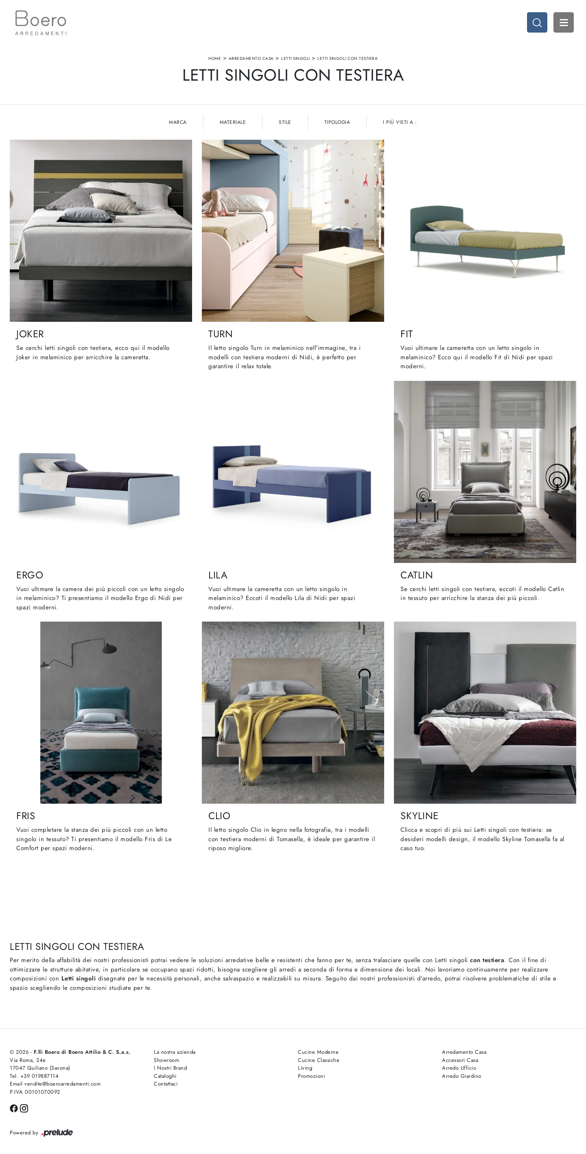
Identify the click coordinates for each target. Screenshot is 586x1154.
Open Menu (563, 22)
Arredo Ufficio (459, 1068)
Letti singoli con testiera (347, 58)
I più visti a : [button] (400, 122)
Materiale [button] (233, 122)
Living (305, 1068)
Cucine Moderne (318, 1052)
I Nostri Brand (170, 1068)
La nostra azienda (175, 1052)
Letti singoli (295, 58)
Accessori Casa (460, 1060)
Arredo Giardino (461, 1076)
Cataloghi (165, 1076)
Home (214, 58)
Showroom (166, 1060)
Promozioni (311, 1076)
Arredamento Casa (251, 58)
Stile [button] (285, 122)
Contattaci (165, 1084)
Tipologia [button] (337, 122)
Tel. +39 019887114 (34, 1076)
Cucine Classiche (318, 1060)
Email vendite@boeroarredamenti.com (55, 1084)
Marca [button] (178, 122)
